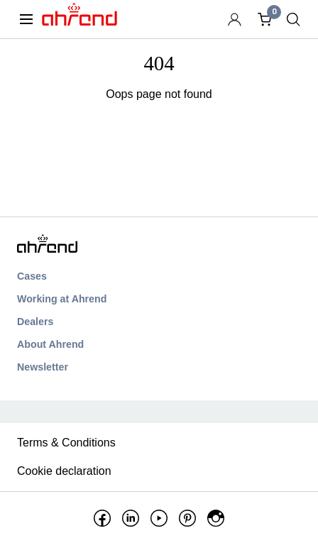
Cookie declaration (64, 471)
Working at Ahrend (61, 299)
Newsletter (42, 367)
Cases (32, 276)
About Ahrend (50, 344)
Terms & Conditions (66, 443)
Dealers (35, 321)
